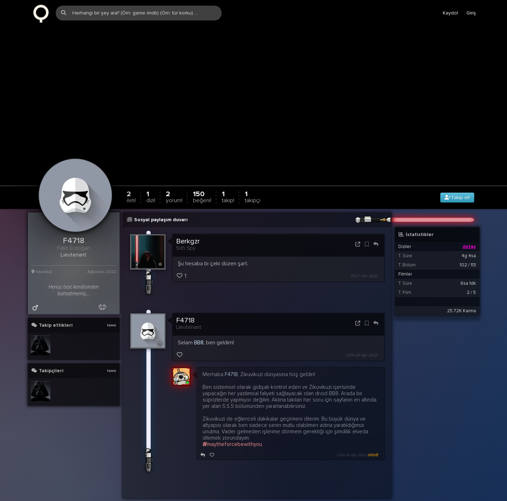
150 (202, 180)
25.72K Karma (461, 294)
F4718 (185, 303)
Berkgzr (188, 224)
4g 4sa (468, 239)
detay (469, 230)
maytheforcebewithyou (232, 427)
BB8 (199, 326)
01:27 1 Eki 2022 (364, 259)
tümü (111, 309)
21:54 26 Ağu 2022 (361, 338)
